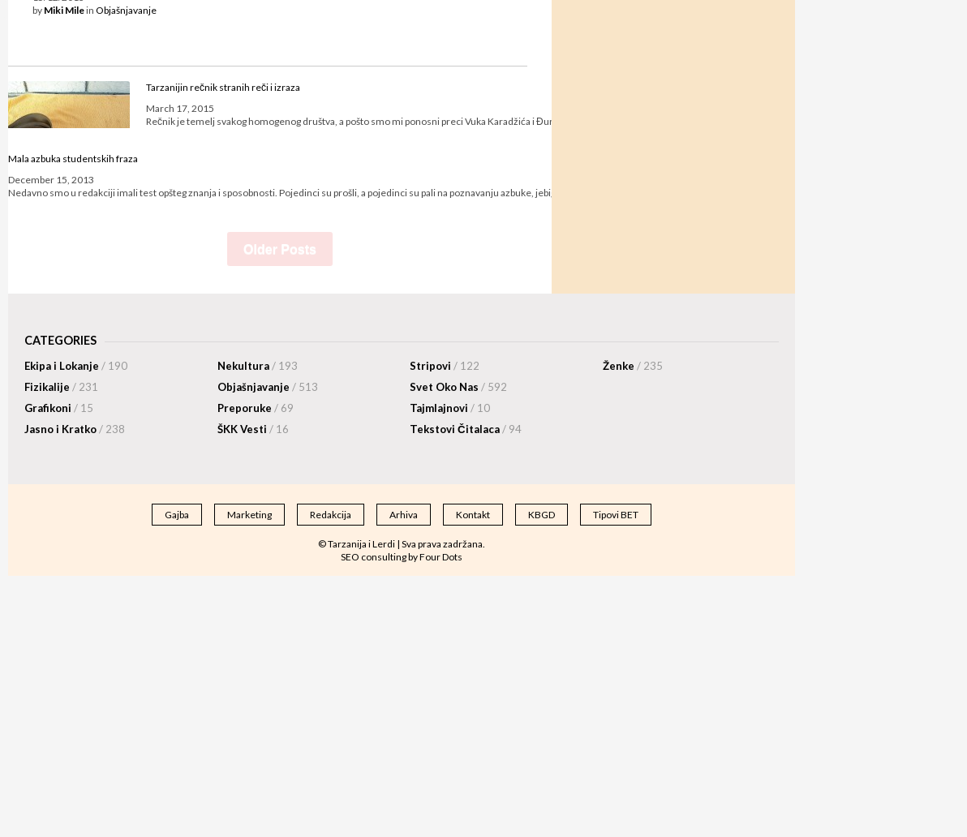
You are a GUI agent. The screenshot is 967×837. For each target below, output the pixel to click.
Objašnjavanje (126, 10)
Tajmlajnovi (450, 407)
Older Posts (279, 249)
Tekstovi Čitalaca (466, 429)
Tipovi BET (615, 515)
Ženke (633, 365)
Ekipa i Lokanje (75, 365)
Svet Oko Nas (458, 386)
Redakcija (330, 515)
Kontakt (473, 515)
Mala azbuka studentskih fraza (73, 158)
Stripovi (444, 365)
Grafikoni (58, 407)
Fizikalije (61, 386)
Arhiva (403, 515)
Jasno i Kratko (74, 429)
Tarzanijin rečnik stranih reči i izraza (223, 87)
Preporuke (255, 407)
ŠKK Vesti (253, 429)
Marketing (249, 515)
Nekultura (257, 365)
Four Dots (440, 557)
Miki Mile (64, 10)
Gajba (177, 515)
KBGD (541, 515)
